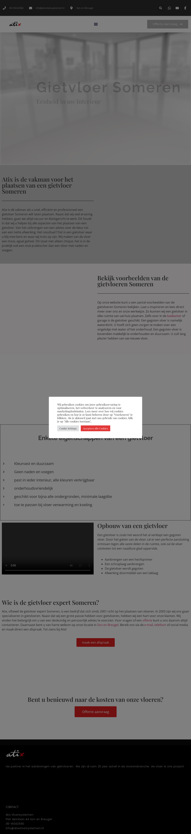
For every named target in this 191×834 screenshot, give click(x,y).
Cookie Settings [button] (68, 428)
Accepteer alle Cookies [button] (95, 428)
